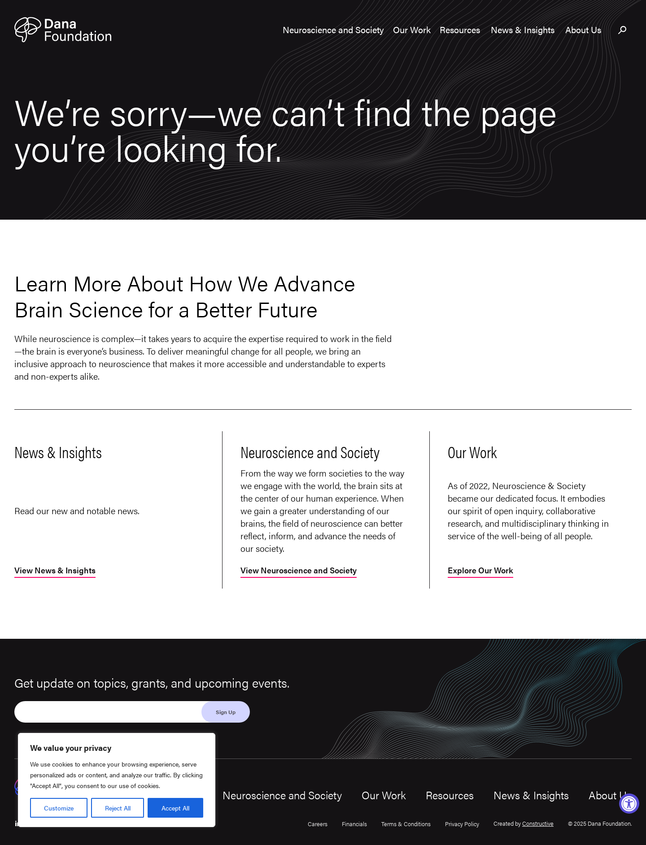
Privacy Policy (462, 823)
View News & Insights (55, 571)
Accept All (175, 807)
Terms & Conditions (406, 823)
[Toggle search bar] (623, 30)
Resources (450, 794)
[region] (116, 780)
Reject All (118, 807)
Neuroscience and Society (282, 794)
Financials (354, 823)
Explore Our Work (480, 571)
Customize (59, 807)
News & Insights (531, 794)
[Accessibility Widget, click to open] (629, 803)
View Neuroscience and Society (298, 571)
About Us (610, 794)
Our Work (384, 794)
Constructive (538, 823)
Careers (317, 823)
